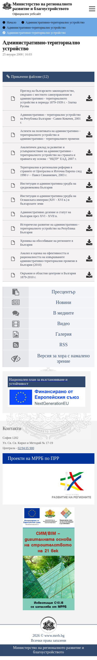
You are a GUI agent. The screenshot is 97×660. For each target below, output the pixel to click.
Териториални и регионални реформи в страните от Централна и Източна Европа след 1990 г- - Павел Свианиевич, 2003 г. (50, 171)
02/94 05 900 (26, 448)
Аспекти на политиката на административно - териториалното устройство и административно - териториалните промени (50, 135)
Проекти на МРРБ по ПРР (33, 458)
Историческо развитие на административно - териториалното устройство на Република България (49, 228)
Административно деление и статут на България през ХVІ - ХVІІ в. (45, 214)
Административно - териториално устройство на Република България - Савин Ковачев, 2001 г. (50, 118)
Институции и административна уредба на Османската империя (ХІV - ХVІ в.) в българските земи (48, 199)
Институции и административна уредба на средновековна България (48, 185)
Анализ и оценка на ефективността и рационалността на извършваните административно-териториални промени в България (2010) (48, 259)
